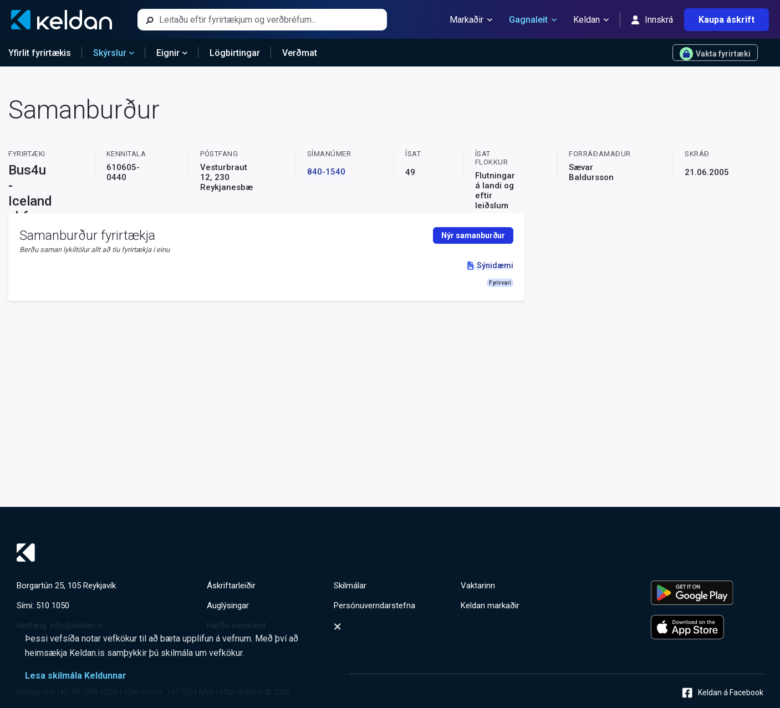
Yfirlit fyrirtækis (39, 53)
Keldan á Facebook (722, 693)
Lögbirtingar (235, 53)
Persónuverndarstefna (374, 605)
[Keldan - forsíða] (61, 19)
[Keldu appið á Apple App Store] (707, 627)
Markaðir (471, 20)
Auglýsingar (228, 605)
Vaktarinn (478, 586)
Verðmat (299, 53)
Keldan (591, 20)
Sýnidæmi (490, 265)
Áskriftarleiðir (231, 586)
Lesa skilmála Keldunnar (75, 675)
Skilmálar (350, 586)
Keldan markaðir (490, 605)
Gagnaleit (533, 20)
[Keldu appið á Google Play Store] (707, 593)
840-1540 (326, 172)
